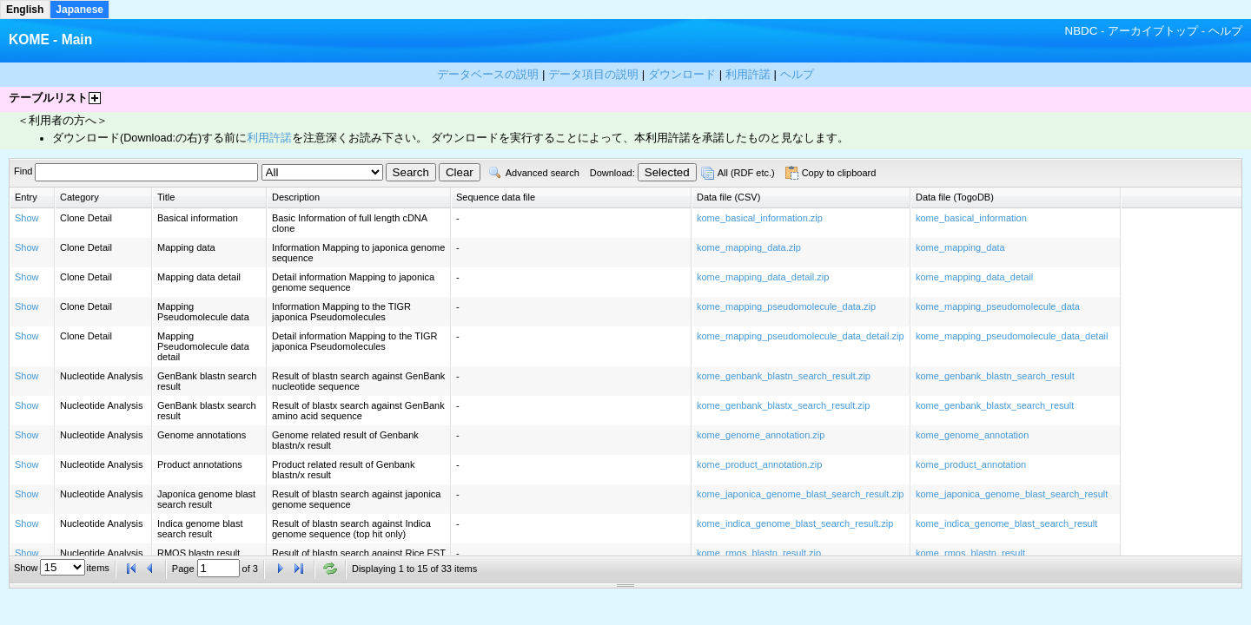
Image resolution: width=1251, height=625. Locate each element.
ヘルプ (1225, 30)
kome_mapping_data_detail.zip (763, 277)
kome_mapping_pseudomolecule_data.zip (786, 306)
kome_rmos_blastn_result (970, 553)
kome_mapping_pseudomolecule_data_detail (1012, 336)
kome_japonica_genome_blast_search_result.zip (800, 494)
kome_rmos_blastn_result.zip (759, 553)
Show (27, 218)
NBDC (1081, 30)
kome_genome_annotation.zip (760, 435)
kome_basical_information (971, 218)
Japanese (79, 9)
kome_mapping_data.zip (749, 247)
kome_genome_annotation (972, 435)
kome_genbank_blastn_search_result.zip (783, 376)
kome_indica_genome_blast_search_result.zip (795, 523)
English (24, 9)
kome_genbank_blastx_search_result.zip (783, 405)
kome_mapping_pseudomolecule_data (998, 306)
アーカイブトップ (1153, 30)
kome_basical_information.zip (760, 218)
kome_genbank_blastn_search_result (995, 376)
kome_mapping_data (960, 247)
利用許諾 (269, 138)
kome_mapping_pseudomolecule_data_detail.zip (800, 336)
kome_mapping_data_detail (974, 277)
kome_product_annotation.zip (759, 464)
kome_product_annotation (971, 464)
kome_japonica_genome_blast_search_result (1012, 494)
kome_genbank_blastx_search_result (995, 405)
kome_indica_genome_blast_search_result (1006, 523)
